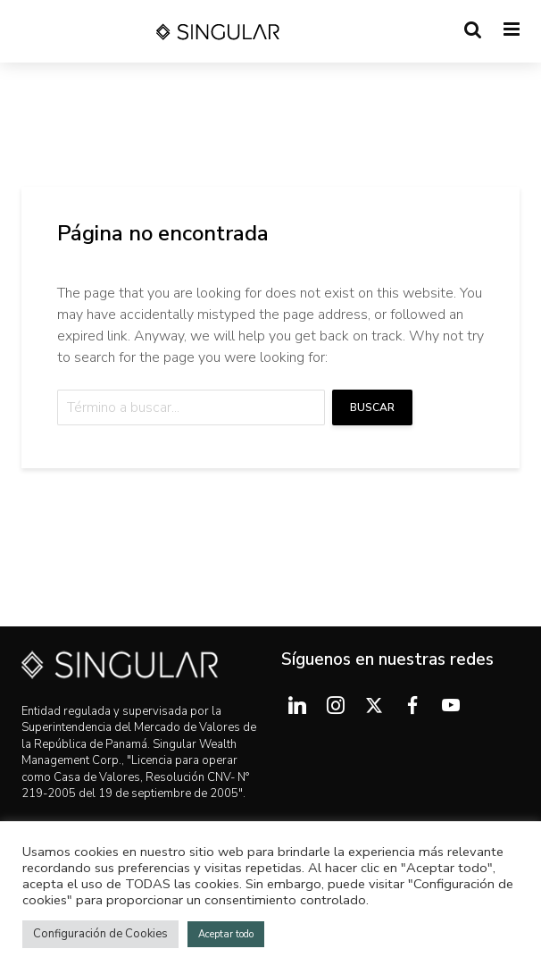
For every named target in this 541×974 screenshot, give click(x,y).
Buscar (372, 407)
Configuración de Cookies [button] (100, 934)
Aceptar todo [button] (226, 934)
